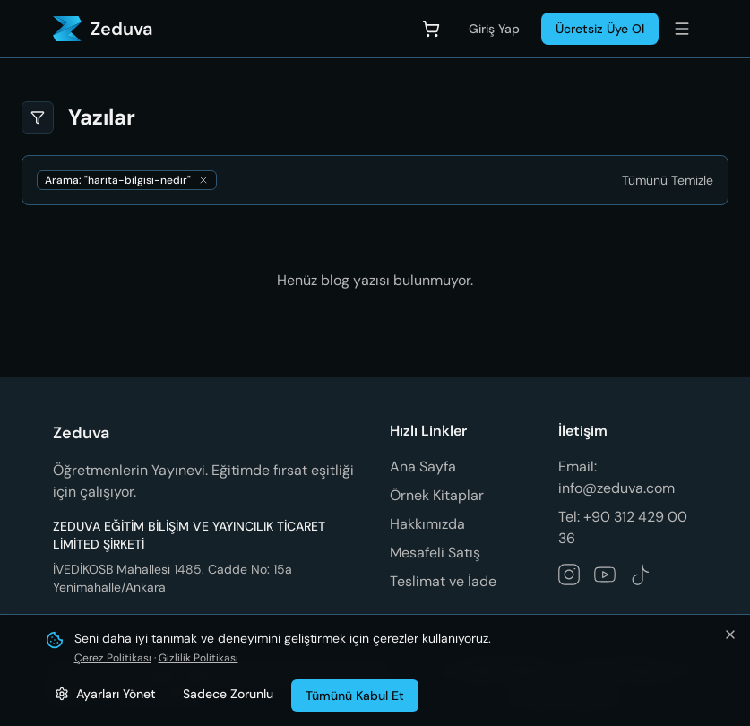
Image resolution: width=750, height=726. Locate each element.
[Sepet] (431, 29)
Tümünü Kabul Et (355, 695)
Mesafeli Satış (435, 552)
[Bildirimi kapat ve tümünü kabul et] (730, 634)
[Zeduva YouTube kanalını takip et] (605, 574)
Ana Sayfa (423, 466)
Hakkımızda (427, 523)
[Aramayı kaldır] (203, 180)
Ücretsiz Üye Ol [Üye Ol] (600, 29)
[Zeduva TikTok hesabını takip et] (640, 574)
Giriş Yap (494, 29)
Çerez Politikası (112, 658)
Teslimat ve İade (443, 581)
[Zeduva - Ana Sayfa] (102, 28)
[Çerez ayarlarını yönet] (105, 693)
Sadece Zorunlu (228, 694)
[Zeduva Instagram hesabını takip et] (569, 574)
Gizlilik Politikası (198, 658)
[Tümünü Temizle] (667, 180)
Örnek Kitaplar (437, 495)
